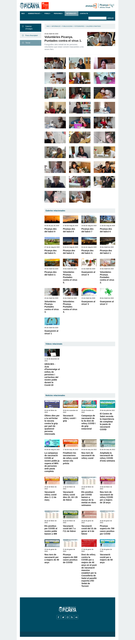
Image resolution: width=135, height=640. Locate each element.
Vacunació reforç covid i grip (69, 418)
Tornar (28, 43)
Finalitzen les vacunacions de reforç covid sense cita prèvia (70, 458)
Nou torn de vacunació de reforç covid (88, 455)
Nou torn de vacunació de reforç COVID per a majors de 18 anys (106, 497)
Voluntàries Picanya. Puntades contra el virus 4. (70, 306)
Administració (34, 13)
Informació (71, 13)
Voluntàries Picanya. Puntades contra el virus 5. (70, 277)
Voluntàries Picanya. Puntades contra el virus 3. (51, 306)
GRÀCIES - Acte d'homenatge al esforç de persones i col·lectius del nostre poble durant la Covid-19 (52, 374)
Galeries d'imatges (29, 27)
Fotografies (79, 26)
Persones (58, 13)
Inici (23, 13)
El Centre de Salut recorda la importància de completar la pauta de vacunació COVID (107, 421)
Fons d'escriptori (31, 35)
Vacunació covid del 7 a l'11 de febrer (69, 528)
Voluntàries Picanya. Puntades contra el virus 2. (107, 277)
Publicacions (67, 26)
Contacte (84, 13)
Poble (47, 13)
